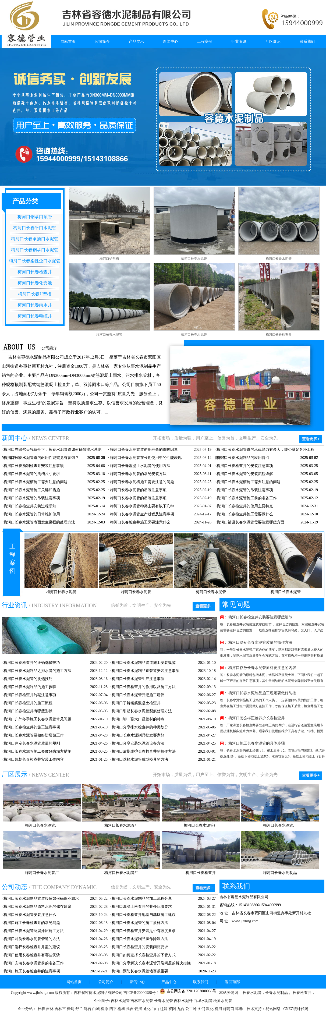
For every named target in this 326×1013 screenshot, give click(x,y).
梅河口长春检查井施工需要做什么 (245, 514)
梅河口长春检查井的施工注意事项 (31, 727)
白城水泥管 (203, 1001)
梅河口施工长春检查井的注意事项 (31, 971)
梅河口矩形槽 (109, 259)
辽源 (164, 1009)
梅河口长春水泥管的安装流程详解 (245, 474)
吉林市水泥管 (141, 1001)
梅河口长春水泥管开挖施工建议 (138, 695)
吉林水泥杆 (183, 1001)
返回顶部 (232, 982)
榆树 (122, 1009)
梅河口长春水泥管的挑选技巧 (27, 679)
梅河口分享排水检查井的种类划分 (140, 727)
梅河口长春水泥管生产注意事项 (138, 679)
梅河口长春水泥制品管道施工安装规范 (144, 663)
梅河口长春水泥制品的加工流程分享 (142, 899)
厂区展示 (273, 42)
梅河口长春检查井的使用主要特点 (245, 506)
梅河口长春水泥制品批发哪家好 (138, 735)
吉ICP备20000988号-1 (141, 993)
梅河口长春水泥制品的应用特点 (243, 458)
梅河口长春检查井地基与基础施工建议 (144, 915)
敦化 (210, 1009)
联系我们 (307, 42)
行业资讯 (238, 42)
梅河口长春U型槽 (34, 294)
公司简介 (102, 42)
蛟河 (138, 1009)
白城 (96, 1009)
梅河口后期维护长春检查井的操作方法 (144, 751)
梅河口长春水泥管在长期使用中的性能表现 (146, 458)
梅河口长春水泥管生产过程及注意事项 (142, 514)
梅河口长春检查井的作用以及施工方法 (144, 687)
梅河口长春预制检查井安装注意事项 (33, 466)
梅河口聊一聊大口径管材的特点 (138, 719)
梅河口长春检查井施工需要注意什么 (140, 522)
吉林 (50, 1009)
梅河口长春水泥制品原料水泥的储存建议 (37, 907)
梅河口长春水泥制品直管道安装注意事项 (145, 671)
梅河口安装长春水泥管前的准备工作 (33, 963)
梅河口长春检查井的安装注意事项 (245, 466)
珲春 (239, 1009)
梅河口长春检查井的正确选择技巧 (31, 663)
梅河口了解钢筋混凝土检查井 (136, 703)
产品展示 (136, 42)
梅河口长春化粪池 (34, 283)
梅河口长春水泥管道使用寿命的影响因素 (144, 450)
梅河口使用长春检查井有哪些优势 (31, 955)
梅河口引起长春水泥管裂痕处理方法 (142, 711)
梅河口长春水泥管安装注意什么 (29, 915)
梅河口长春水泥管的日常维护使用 (31, 514)
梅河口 (229, 1009)
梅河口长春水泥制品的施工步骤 (29, 687)
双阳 (172, 1009)
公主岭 (191, 1009)
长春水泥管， (253, 993)
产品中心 (168, 982)
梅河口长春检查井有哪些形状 (27, 711)
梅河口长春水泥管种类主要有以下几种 (142, 506)
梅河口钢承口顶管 (34, 216)
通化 (147, 1009)
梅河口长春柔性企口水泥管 (35, 260)
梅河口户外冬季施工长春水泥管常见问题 (37, 719)
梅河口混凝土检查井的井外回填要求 (142, 907)
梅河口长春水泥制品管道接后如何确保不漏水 (41, 899)
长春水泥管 (163, 1001)
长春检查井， (303, 993)
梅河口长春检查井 (34, 272)
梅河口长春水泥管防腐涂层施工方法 (33, 931)
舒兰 (79, 1009)
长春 (42, 1009)
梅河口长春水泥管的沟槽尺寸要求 (31, 474)
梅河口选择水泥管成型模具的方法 (140, 759)
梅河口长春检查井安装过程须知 (29, 506)
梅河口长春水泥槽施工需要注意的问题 (35, 482)
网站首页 (68, 42)
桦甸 (71, 1009)
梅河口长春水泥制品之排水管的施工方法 (37, 671)
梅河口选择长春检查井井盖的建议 (31, 947)
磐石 (88, 1009)
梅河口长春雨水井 (34, 305)
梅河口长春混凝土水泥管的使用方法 (140, 466)
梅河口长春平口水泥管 (34, 227)
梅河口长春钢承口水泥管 (34, 249)
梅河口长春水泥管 (194, 259)
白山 (155, 1009)
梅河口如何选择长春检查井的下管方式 (144, 955)
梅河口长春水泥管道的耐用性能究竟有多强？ (41, 458)
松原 (105, 1009)
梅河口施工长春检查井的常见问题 (31, 923)
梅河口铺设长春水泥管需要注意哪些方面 (250, 522)
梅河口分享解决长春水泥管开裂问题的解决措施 (151, 963)
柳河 (219, 1009)
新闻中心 (170, 42)
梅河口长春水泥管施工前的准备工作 (247, 498)
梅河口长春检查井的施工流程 (27, 703)
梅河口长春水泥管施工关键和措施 (31, 490)
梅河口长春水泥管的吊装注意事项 (138, 490)
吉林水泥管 (120, 1001)
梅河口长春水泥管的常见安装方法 (138, 474)
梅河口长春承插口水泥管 (34, 238)
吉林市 (61, 1009)
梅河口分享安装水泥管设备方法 (138, 743)
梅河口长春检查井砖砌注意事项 (29, 695)
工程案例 (204, 42)
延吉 (130, 1009)
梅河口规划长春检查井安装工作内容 (33, 759)
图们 (202, 1009)
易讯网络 (273, 1009)
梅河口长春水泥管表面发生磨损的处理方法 (39, 522)
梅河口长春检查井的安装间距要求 (140, 947)
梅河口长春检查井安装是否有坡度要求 (144, 931)
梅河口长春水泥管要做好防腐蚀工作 (33, 735)
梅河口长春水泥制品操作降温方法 (140, 939)
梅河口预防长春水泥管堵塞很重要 (140, 971)
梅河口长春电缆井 (34, 316)
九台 (181, 1009)
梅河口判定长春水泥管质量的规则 (31, 743)
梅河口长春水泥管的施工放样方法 (140, 923)
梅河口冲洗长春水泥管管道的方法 (31, 939)
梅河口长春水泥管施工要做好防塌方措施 (37, 751)
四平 (113, 1009)
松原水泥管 (222, 1001)
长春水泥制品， (278, 993)
